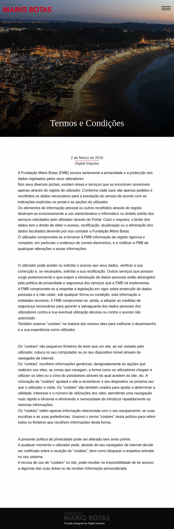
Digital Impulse (96, 523)
